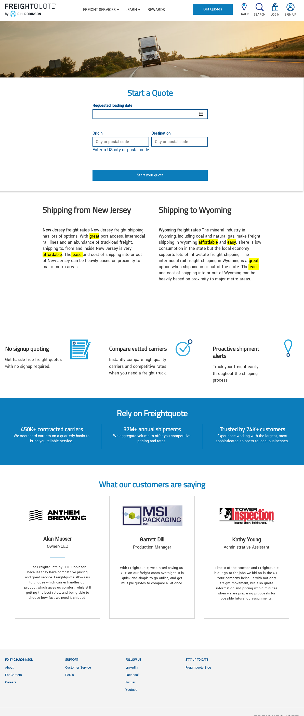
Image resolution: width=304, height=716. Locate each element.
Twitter (130, 682)
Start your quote (150, 175)
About (9, 667)
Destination (160, 134)
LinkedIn (131, 667)
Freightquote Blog (198, 667)
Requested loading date (112, 106)
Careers (10, 682)
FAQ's (69, 675)
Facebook (132, 675)
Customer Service (78, 667)
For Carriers (13, 675)
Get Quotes (212, 9)
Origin (97, 134)
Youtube (131, 689)
